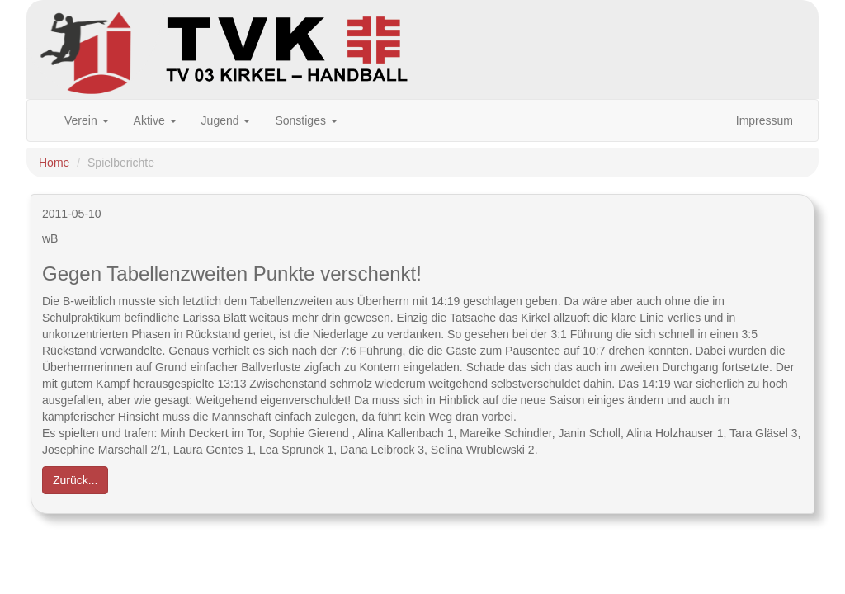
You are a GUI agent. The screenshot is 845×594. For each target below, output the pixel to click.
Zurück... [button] (75, 480)
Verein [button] (86, 120)
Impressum (764, 120)
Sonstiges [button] (306, 120)
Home (54, 162)
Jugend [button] (226, 120)
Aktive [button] (155, 120)
